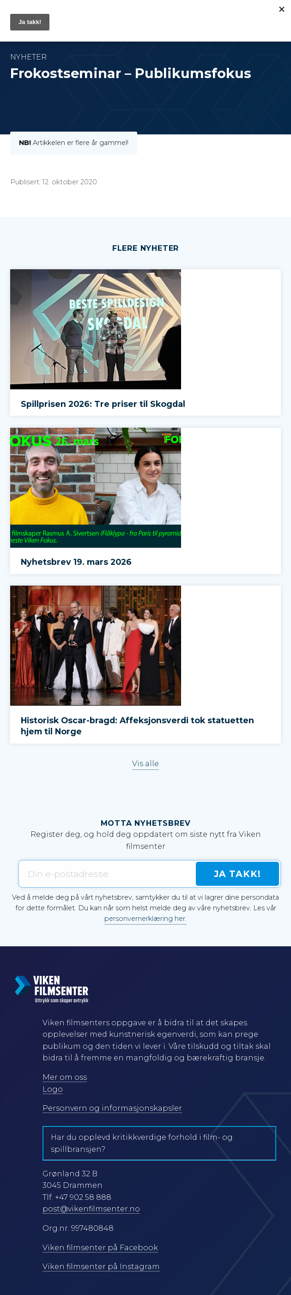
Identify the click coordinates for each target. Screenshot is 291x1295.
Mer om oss (64, 1077)
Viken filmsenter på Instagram (101, 1266)
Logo (52, 1089)
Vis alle (145, 763)
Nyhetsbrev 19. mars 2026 (76, 562)
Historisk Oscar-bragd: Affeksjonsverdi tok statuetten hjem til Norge (137, 726)
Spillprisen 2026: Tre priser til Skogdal (103, 404)
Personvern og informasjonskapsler (112, 1108)
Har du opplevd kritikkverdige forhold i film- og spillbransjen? (142, 1143)
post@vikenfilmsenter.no (91, 1208)
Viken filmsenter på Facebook (100, 1247)
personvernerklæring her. (145, 918)
